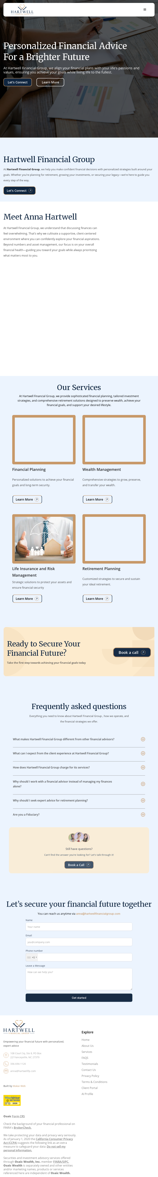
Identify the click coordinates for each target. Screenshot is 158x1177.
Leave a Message (35, 971)
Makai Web (19, 1090)
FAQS (85, 1062)
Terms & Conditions (94, 1086)
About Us (88, 1050)
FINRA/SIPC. (61, 1166)
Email (29, 941)
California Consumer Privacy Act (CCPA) (38, 1145)
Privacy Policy (90, 1080)
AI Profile (87, 1098)
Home (85, 1044)
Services (87, 1056)
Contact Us (89, 1074)
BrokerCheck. (22, 1132)
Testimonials (90, 1068)
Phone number (34, 956)
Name (29, 925)
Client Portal (90, 1092)
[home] (22, 10)
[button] (145, 10)
